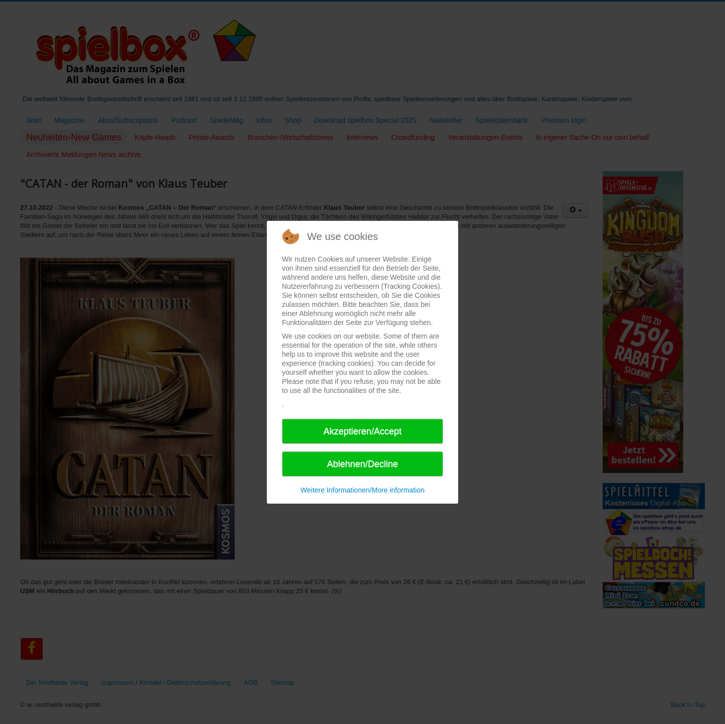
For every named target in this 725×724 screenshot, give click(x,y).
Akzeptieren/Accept (362, 431)
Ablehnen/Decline (362, 464)
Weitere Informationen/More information (362, 490)
